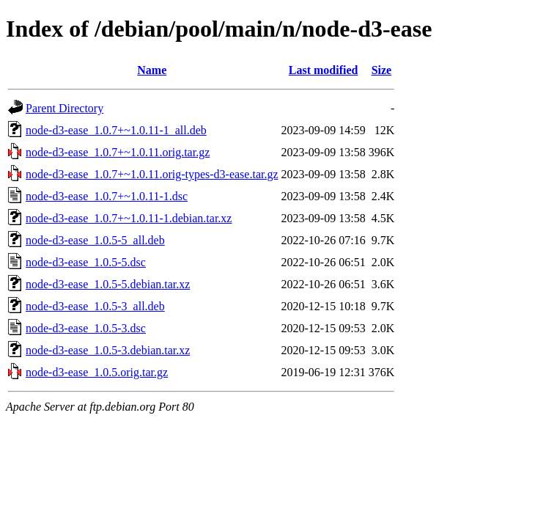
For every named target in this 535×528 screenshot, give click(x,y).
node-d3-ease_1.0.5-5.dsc (86, 262)
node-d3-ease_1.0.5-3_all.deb (95, 306)
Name (151, 70)
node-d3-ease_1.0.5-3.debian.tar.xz (108, 350)
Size (382, 70)
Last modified (323, 70)
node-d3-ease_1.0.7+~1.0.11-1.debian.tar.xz (129, 218)
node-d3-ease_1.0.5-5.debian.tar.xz (108, 284)
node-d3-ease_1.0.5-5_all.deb (95, 240)
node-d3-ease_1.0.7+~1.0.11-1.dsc (107, 196)
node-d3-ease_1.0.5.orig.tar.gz (97, 372)
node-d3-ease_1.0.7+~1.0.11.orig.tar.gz (118, 152)
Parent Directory (64, 108)
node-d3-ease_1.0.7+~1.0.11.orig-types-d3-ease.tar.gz (152, 174)
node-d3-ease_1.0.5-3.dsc (86, 328)
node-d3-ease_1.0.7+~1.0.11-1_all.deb (116, 130)
